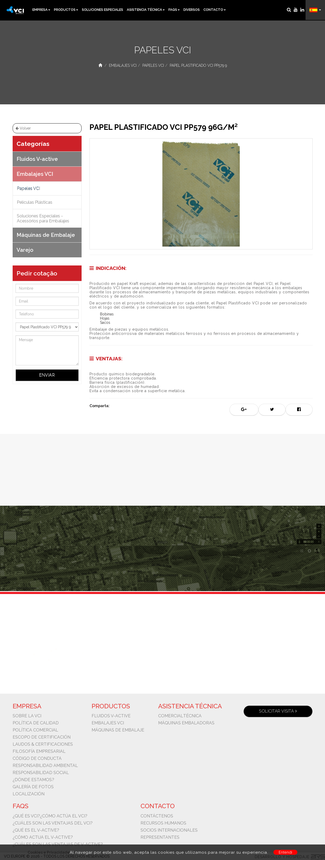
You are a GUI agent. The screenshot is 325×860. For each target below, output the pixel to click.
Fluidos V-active (37, 159)
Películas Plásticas (34, 202)
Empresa (41, 10)
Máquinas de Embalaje (46, 235)
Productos (66, 10)
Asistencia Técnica (146, 10)
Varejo (25, 250)
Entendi (285, 852)
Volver (23, 128)
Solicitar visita (278, 711)
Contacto (214, 10)
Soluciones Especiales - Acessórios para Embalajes (43, 218)
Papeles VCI (153, 65)
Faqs (174, 10)
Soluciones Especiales (102, 10)
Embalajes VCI (123, 65)
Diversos (191, 10)
